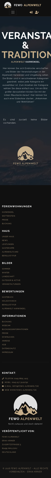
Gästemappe (8, 247)
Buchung (7, 223)
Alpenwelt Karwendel (14, 308)
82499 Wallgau (9, 448)
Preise (5, 219)
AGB (4, 344)
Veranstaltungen (11, 283)
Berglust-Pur (9, 255)
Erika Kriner (8, 440)
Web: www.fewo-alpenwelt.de (19, 389)
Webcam (6, 325)
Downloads (8, 336)
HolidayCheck (9, 300)
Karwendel (8, 211)
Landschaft (8, 276)
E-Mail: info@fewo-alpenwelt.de (20, 385)
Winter (6, 272)
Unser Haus (8, 236)
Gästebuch (7, 296)
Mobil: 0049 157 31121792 (15, 382)
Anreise (6, 340)
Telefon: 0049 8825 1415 (15, 378)
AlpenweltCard (10, 251)
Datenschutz (9, 348)
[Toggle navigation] (13, 12)
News (5, 240)
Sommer (6, 268)
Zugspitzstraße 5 (11, 444)
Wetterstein (8, 215)
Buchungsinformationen (15, 329)
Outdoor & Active (11, 280)
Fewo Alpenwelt (10, 436)
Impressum (7, 352)
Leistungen (8, 244)
